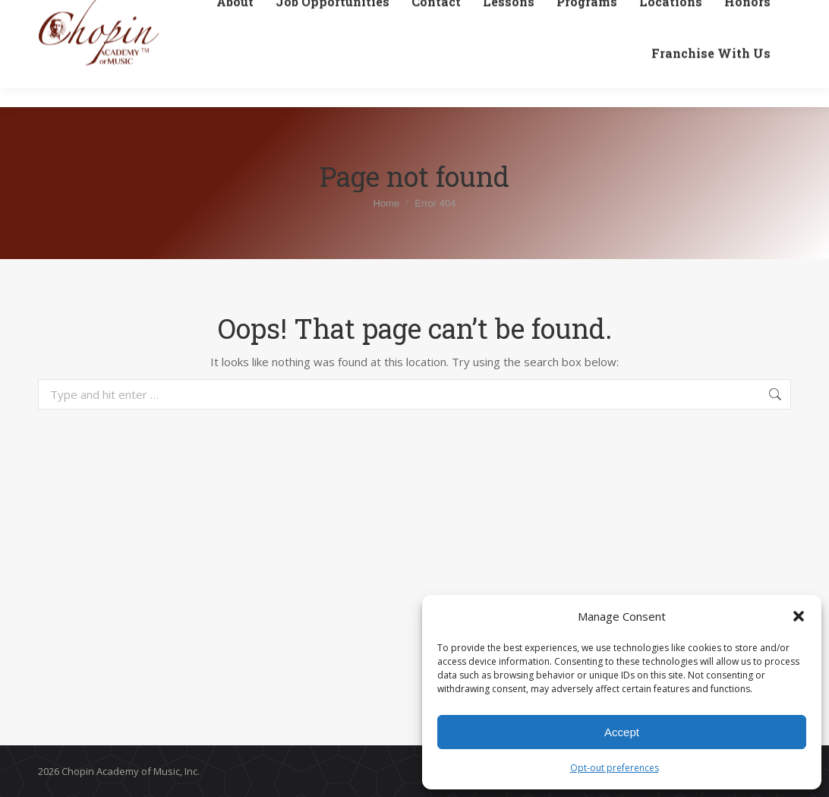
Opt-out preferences (614, 767)
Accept (621, 732)
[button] (798, 616)
